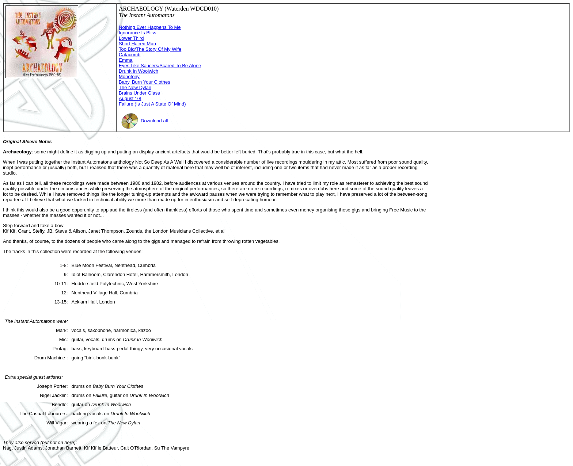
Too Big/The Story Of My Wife (150, 49)
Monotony (129, 76)
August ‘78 (130, 98)
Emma (126, 60)
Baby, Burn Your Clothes (144, 82)
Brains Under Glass (139, 93)
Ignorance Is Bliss (137, 32)
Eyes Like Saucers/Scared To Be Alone (160, 65)
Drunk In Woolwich (138, 71)
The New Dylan (135, 87)
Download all (144, 120)
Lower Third (131, 38)
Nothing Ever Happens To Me (150, 27)
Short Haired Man (137, 43)
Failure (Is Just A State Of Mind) (152, 104)
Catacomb (129, 54)
